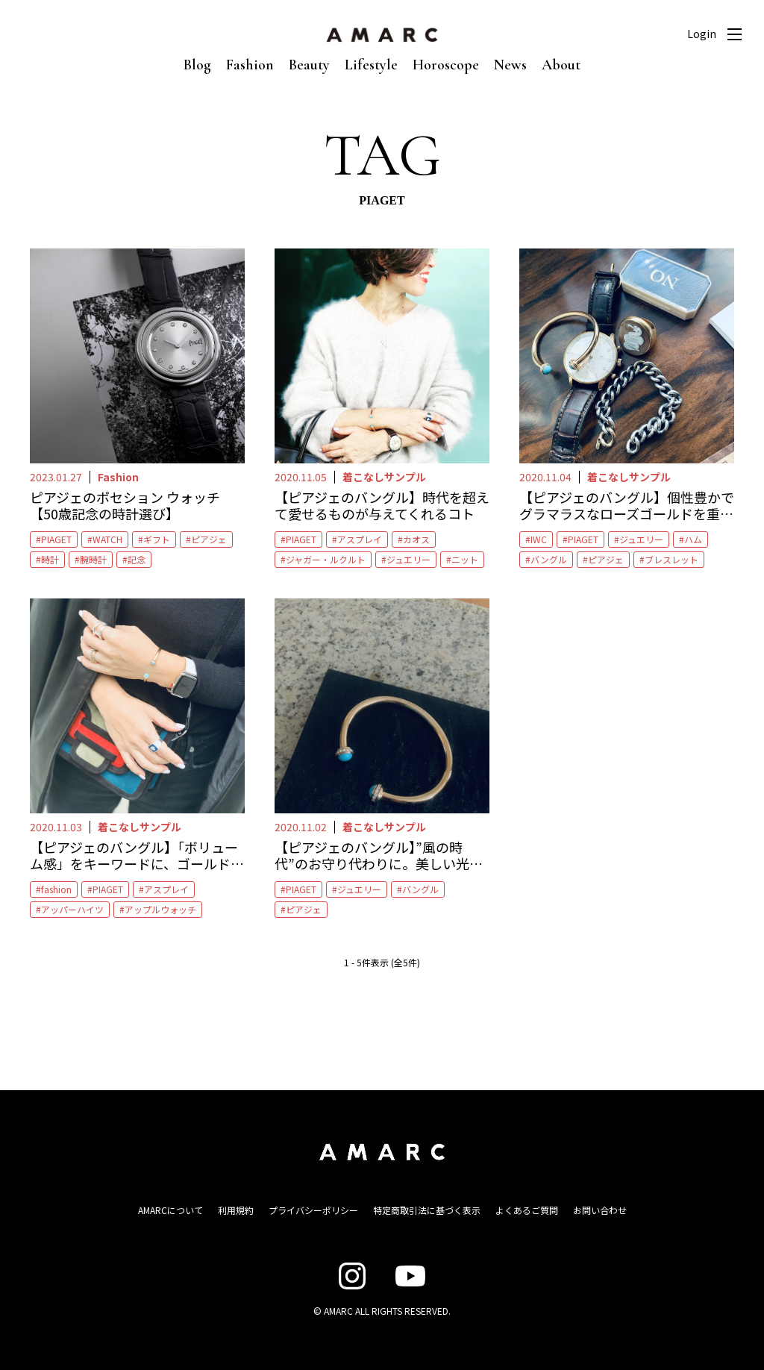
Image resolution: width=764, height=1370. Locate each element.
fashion (56, 889)
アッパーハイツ (72, 909)
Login (701, 33)
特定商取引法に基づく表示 (426, 1210)
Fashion (250, 65)
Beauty (309, 65)
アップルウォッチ (160, 909)
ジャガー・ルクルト (326, 559)
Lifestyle (371, 65)
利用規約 (236, 1210)
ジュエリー (408, 559)
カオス (416, 539)
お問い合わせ (600, 1210)
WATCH (107, 539)
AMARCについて (170, 1210)
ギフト (156, 539)
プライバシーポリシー (313, 1210)
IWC (538, 539)
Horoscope (446, 65)
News (510, 65)
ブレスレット (671, 559)
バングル (548, 559)
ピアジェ (209, 539)
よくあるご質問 (526, 1210)
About (561, 65)
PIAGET (56, 539)
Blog (197, 65)
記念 (136, 559)
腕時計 (93, 559)
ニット (464, 559)
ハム (693, 539)
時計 (50, 559)
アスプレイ (359, 539)
